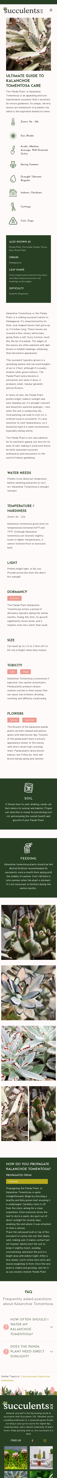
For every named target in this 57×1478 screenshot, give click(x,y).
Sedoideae (7, 1380)
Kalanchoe (44, 1376)
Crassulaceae (29, 1376)
